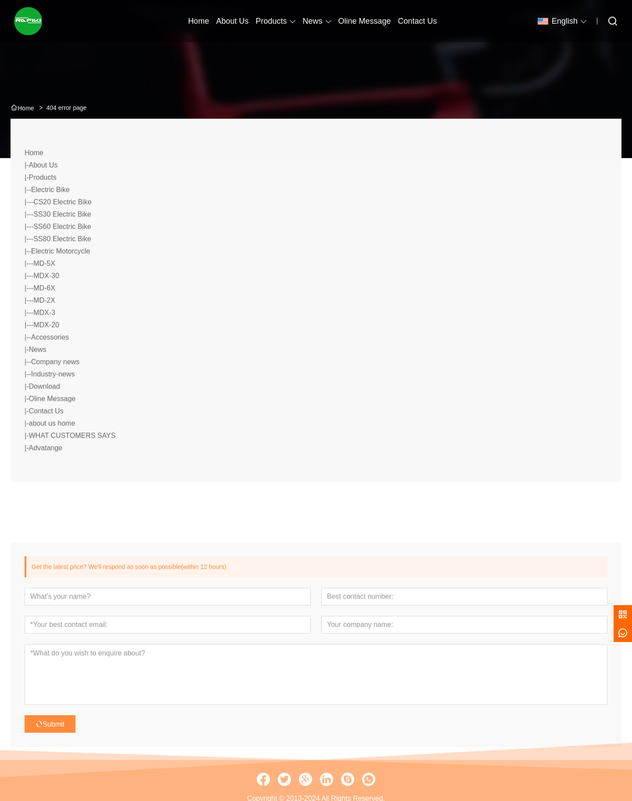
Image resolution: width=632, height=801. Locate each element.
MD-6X (44, 308)
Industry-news (53, 394)
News (312, 21)
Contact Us (46, 431)
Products (271, 21)
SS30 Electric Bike (62, 234)
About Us (43, 185)
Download (44, 406)
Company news (55, 382)
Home (34, 173)
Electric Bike (50, 209)
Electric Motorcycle (60, 271)
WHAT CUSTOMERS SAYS (72, 455)
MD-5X (44, 283)
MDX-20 (46, 345)
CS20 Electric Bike (62, 222)
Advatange (45, 468)
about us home (52, 443)
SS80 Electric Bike (62, 259)
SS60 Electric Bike (62, 246)
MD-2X (44, 320)
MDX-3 (44, 332)
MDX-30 (46, 295)
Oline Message (52, 418)
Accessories (50, 357)
